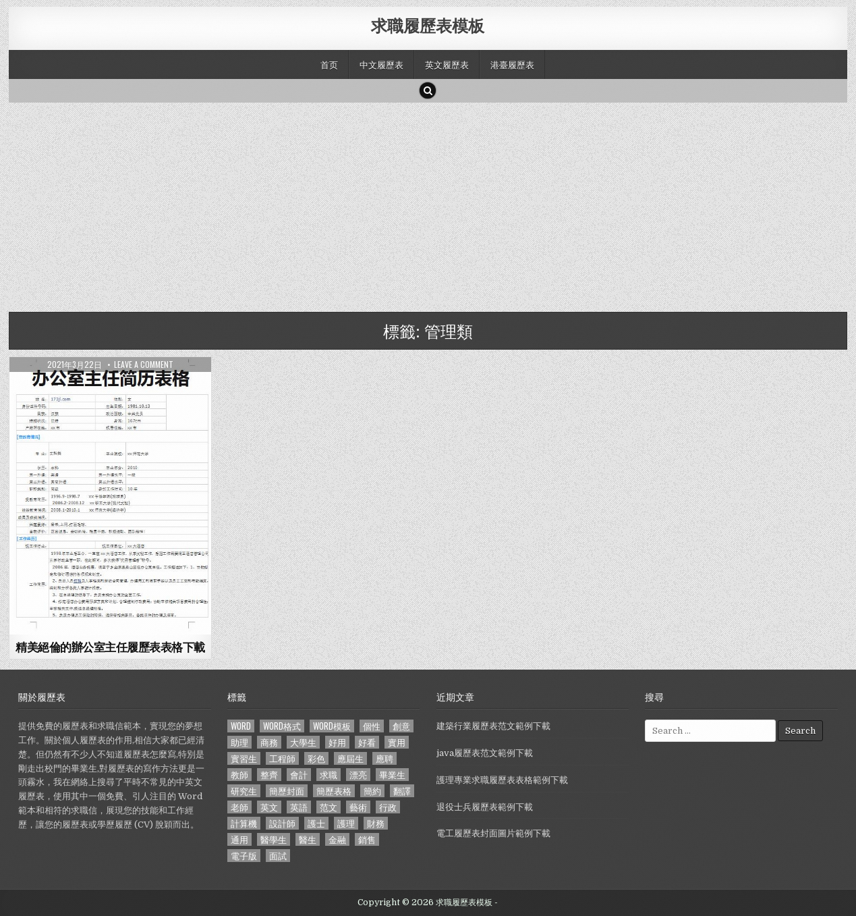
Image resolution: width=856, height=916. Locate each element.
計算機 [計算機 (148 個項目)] (244, 823)
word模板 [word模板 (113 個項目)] (332, 726)
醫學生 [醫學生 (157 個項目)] (273, 839)
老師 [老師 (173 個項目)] (239, 807)
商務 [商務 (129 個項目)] (269, 742)
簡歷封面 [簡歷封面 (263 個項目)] (286, 790)
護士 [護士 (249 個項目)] (316, 823)
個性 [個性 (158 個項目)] (371, 726)
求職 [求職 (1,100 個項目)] (328, 774)
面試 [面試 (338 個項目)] (278, 855)
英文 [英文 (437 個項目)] (269, 807)
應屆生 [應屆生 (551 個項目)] (350, 758)
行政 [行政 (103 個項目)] (388, 807)
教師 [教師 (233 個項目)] (239, 774)
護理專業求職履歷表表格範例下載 (502, 780)
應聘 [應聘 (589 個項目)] (384, 758)
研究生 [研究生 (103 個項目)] (244, 790)
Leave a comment (143, 364)
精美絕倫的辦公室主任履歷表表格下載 (110, 646)
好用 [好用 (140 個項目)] (337, 742)
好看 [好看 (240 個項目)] (367, 742)
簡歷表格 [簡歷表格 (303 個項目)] (333, 790)
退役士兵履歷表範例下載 (484, 807)
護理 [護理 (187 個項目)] (346, 823)
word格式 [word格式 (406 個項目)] (282, 726)
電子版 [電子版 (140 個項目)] (244, 855)
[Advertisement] (413, 203)
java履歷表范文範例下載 (484, 753)
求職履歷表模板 (427, 25)
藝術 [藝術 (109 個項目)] (358, 807)
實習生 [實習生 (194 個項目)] (244, 758)
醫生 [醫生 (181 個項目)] (307, 839)
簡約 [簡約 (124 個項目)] (372, 790)
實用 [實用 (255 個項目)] (396, 742)
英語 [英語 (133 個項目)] (299, 807)
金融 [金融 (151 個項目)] (337, 839)
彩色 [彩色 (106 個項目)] (316, 758)
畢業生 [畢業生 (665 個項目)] (392, 774)
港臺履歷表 (512, 64)
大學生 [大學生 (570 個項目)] (303, 742)
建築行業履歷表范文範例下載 (493, 726)
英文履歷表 (447, 64)
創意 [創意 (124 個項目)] (401, 726)
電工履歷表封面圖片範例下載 (493, 833)
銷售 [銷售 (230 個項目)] (367, 839)
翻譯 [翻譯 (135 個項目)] (402, 790)
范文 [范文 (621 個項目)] (328, 807)
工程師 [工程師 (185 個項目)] (282, 758)
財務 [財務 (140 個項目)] (375, 823)
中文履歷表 (381, 64)
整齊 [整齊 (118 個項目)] (269, 774)
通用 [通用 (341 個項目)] (239, 839)
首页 (329, 64)
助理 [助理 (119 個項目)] (239, 742)
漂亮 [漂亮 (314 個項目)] (358, 774)
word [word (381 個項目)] (241, 726)
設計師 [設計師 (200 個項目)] (282, 823)
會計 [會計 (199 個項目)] (299, 774)
